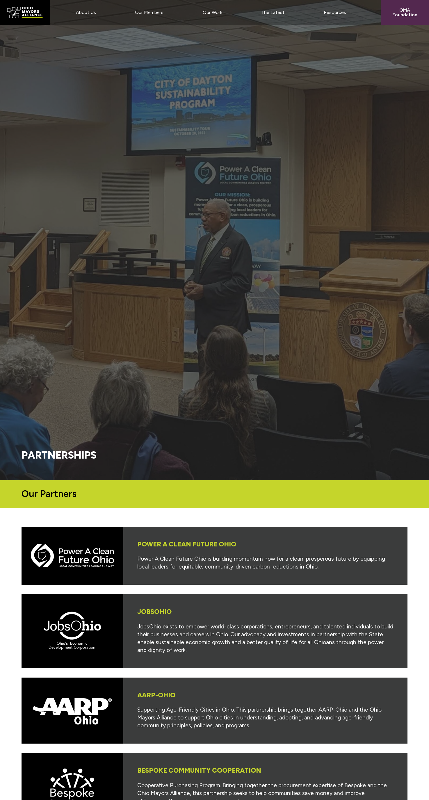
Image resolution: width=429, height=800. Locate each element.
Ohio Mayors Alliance (25, 12)
